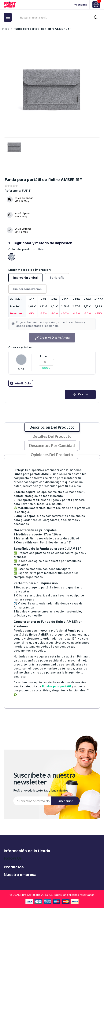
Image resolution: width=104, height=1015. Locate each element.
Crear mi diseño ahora (52, 338)
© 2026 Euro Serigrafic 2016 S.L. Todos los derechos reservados (52, 894)
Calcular (80, 394)
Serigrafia (57, 277)
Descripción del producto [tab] (52, 427)
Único (43, 356)
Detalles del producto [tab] (52, 436)
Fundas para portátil (56, 686)
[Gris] (11, 257)
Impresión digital (25, 277)
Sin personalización (27, 289)
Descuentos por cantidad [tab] (52, 445)
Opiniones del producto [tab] (52, 454)
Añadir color (21, 383)
